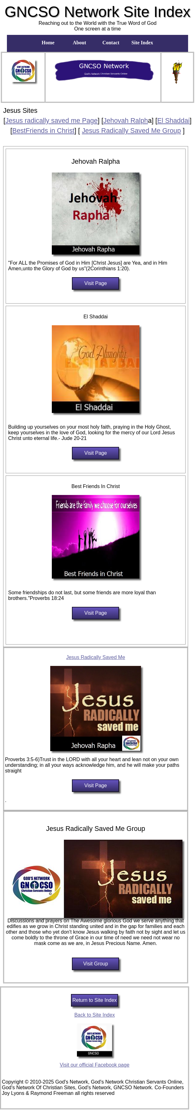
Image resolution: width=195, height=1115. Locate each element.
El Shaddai (173, 120)
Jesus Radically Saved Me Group (131, 131)
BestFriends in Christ (43, 131)
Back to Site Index (94, 1015)
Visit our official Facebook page (94, 1065)
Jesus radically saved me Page (51, 120)
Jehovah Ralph (125, 120)
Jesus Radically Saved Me (95, 657)
